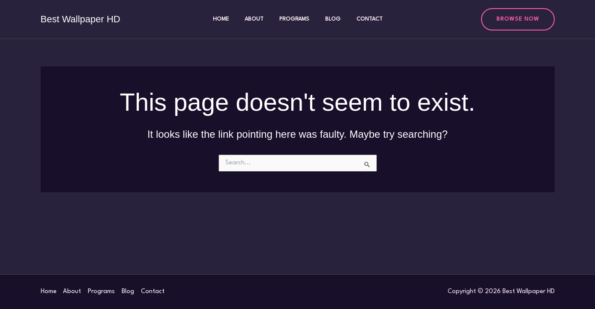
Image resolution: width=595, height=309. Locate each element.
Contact (362, 19)
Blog (329, 19)
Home (228, 19)
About (257, 19)
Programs (294, 19)
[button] (518, 19)
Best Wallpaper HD (80, 19)
